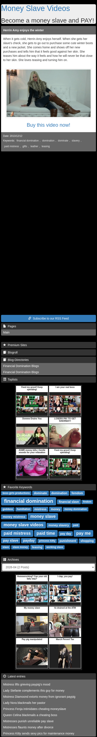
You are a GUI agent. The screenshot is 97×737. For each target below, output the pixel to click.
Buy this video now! (48, 125)
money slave (43, 516)
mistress (40, 509)
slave (6, 547)
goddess (8, 509)
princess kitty (47, 541)
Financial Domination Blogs (21, 366)
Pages (9, 326)
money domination (75, 509)
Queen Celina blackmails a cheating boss (30, 715)
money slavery (58, 525)
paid (75, 525)
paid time (46, 533)
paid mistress (11, 146)
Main (6, 332)
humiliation (23, 509)
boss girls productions (16, 493)
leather (34, 146)
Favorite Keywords (17, 487)
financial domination (28, 140)
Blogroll (10, 352)
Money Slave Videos (35, 8)
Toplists (10, 379)
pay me (83, 533)
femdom (77, 493)
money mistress (14, 516)
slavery (76, 140)
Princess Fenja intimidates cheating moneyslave (34, 709)
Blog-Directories (16, 360)
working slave (54, 547)
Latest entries (14, 676)
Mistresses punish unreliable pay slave (28, 721)
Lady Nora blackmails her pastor (24, 702)
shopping (87, 541)
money (55, 509)
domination (48, 140)
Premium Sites (15, 345)
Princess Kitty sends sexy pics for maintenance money (38, 733)
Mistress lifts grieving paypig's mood (26, 684)
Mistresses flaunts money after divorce (28, 727)
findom (87, 501)
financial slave (69, 501)
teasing (46, 146)
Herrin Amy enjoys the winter (23, 30)
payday (29, 541)
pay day (65, 533)
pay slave (10, 541)
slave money (20, 547)
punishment (67, 541)
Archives (11, 559)
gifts (25, 146)
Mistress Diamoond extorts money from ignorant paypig (39, 696)
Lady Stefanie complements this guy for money (33, 690)
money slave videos (23, 524)
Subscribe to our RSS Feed (48, 318)
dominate (63, 140)
